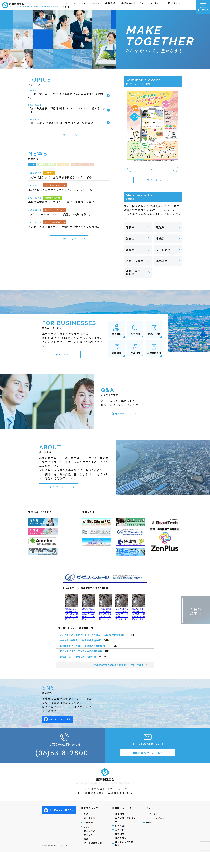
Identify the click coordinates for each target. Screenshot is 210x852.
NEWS (95, 3)
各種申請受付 (122, 837)
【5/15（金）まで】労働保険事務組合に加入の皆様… (61, 177)
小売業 (160, 238)
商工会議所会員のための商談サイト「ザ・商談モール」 (122, 664)
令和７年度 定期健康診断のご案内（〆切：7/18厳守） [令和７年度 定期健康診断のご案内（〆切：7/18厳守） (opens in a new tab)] (62, 123)
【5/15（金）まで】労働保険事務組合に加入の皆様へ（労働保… (65, 95)
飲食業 (130, 250)
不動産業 (162, 261)
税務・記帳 (121, 825)
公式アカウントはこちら (57, 719)
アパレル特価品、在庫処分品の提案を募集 (81, 651)
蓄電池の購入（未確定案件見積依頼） (79, 656)
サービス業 (163, 250)
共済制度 (119, 833)
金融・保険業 (134, 261)
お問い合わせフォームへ (147, 753)
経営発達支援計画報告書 (125, 844)
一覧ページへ (69, 135)
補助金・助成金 (53, 197)
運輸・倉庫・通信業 (134, 272)
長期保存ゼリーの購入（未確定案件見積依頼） (83, 645)
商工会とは (156, 3)
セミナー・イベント (55, 185)
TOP (64, 3)
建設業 (130, 227)
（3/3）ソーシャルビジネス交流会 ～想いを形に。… (61, 214)
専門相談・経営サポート (125, 820)
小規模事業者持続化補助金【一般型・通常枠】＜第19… (62, 202)
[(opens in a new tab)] (152, 125)
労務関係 (119, 829)
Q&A (86, 826)
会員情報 (110, 3)
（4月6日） (130, 634)
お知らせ (49, 173)
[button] (151, 169)
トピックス (80, 3)
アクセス (67, 6)
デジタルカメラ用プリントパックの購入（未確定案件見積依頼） (92, 634)
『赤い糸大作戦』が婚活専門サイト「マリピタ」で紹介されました (67, 110)
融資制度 (119, 814)
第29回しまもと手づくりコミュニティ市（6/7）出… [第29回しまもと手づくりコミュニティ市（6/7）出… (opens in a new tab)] (61, 189)
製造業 (160, 227)
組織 (86, 839)
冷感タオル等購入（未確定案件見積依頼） (81, 640)
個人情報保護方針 (93, 843)
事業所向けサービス (132, 3)
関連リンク (174, 3)
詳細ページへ (120, 413)
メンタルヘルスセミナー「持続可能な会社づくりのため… (64, 226)
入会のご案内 (195, 611)
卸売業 (130, 238)
